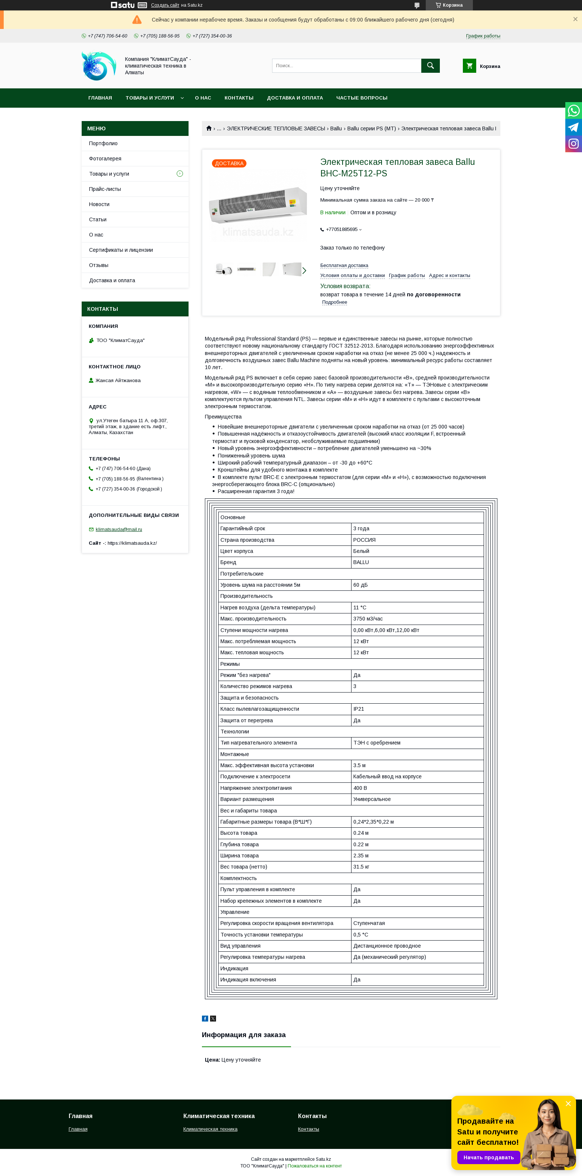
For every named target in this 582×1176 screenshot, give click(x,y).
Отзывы (98, 265)
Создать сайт (165, 5)
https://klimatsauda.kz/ (132, 543)
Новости (99, 204)
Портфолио (103, 143)
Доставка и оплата (295, 98)
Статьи (98, 219)
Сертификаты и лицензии (121, 250)
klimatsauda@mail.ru (119, 529)
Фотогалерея (105, 159)
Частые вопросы (362, 98)
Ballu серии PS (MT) (371, 128)
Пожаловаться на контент (315, 1166)
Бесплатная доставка (344, 265)
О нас (203, 98)
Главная (100, 98)
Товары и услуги (149, 98)
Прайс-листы (105, 189)
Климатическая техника (210, 1129)
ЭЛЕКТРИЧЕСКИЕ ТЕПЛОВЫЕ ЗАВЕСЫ (276, 128)
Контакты (239, 98)
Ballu (336, 128)
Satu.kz (323, 1159)
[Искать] (430, 66)
